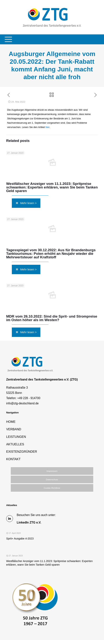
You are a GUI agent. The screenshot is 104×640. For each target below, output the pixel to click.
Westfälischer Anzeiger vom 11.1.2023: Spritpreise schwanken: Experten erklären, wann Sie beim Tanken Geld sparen (52, 187)
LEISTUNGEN (16, 436)
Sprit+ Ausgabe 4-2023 (20, 538)
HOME (11, 421)
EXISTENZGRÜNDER (21, 451)
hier (47, 127)
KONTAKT (13, 459)
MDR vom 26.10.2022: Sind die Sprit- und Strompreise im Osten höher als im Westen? (51, 318)
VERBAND (13, 429)
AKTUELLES (15, 444)
